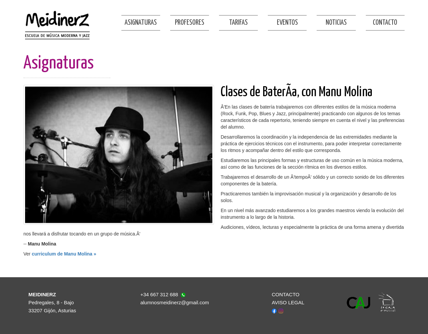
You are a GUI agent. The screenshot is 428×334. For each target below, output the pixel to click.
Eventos (287, 22)
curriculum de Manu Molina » (64, 254)
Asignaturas (141, 22)
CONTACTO (286, 294)
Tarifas (238, 22)
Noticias (336, 22)
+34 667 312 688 (159, 294)
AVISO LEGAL (288, 302)
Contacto (385, 22)
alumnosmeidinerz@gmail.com (174, 302)
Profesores (189, 22)
